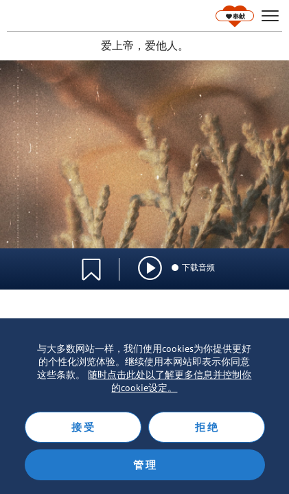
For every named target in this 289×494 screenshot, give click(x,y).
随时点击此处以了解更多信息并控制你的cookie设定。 (169, 381)
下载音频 (192, 267)
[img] (150, 268)
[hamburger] (270, 16)
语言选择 (232, 261)
